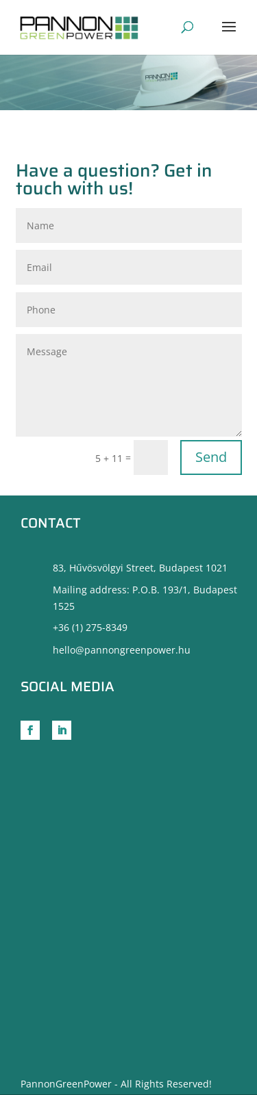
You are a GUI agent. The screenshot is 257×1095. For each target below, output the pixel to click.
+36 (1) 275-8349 (90, 627)
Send (211, 457)
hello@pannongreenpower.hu (122, 649)
